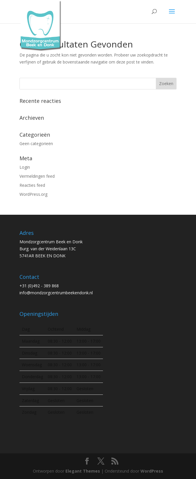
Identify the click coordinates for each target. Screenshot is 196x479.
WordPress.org (33, 194)
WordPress (151, 471)
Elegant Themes (82, 471)
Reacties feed (32, 185)
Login (24, 167)
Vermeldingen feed (37, 176)
